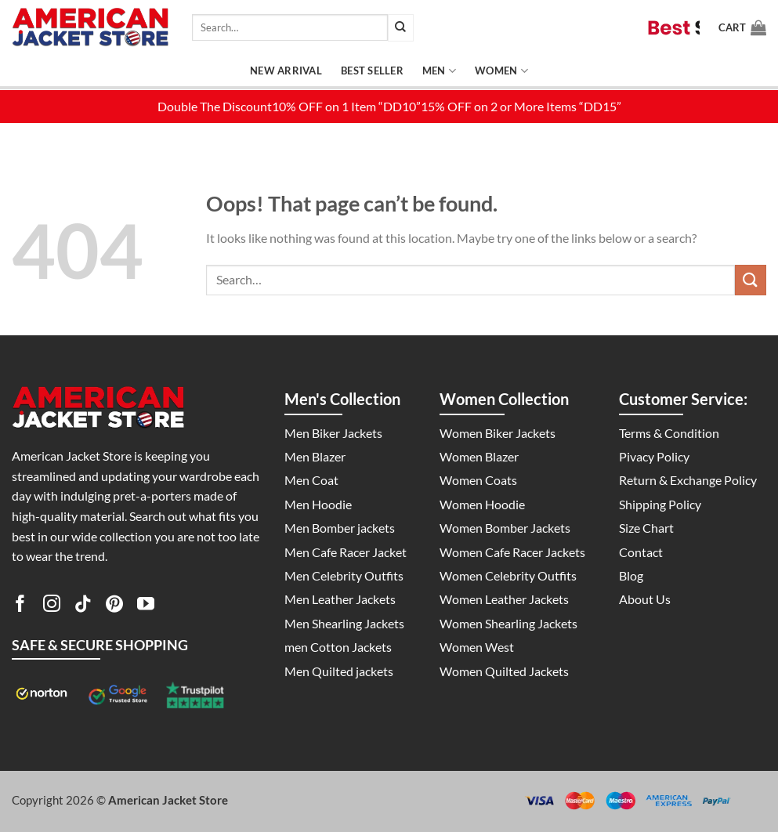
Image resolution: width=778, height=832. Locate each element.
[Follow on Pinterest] (114, 606)
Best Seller (372, 70)
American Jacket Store (168, 800)
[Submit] (401, 28)
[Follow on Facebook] (20, 606)
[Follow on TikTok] (83, 606)
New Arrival (286, 70)
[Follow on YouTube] (145, 606)
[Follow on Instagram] (51, 606)
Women (501, 70)
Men (439, 70)
